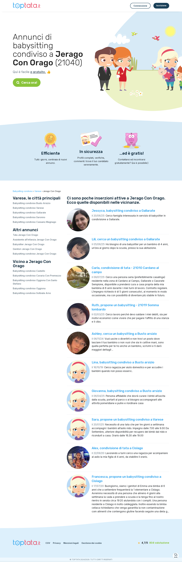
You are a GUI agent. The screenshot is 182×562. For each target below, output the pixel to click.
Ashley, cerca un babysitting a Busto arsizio (124, 334)
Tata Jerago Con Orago (25, 234)
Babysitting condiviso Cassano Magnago (34, 222)
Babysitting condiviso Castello (29, 270)
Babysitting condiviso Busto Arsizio (31, 203)
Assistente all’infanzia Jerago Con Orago (35, 239)
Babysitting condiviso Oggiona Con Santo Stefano (35, 282)
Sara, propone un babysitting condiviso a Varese (127, 419)
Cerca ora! (26, 82)
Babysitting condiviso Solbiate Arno (32, 293)
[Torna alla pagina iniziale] (27, 5)
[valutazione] (152, 543)
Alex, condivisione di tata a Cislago (117, 448)
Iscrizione (161, 5)
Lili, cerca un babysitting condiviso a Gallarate (126, 239)
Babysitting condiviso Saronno (29, 217)
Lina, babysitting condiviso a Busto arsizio (123, 362)
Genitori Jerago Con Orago (27, 249)
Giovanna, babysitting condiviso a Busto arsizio (127, 391)
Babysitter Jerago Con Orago (28, 244)
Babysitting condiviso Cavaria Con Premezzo (37, 275)
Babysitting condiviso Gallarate (29, 212)
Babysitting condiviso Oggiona (29, 288)
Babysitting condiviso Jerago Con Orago (34, 253)
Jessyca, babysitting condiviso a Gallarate (123, 211)
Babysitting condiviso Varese (28, 207)
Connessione (140, 6)
